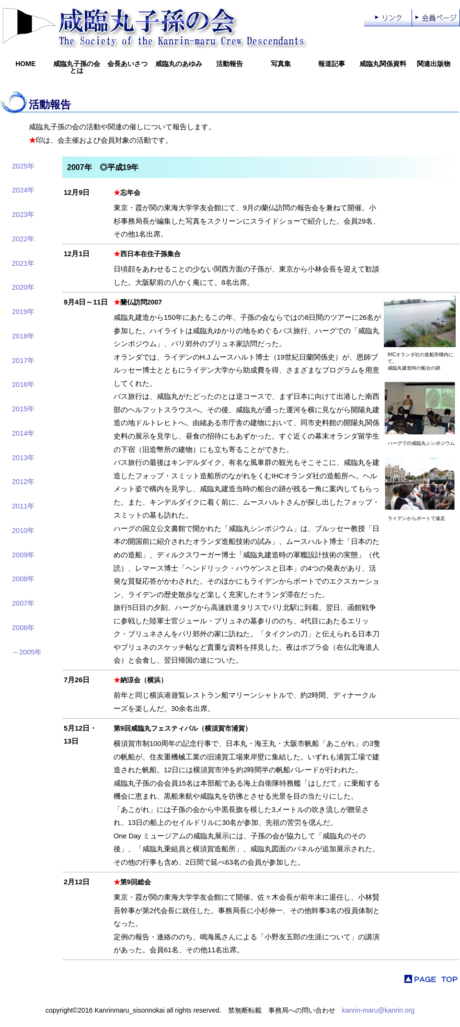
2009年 (23, 555)
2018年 (23, 336)
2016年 (23, 384)
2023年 (23, 214)
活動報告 (229, 64)
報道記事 (331, 64)
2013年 (23, 458)
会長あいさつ (127, 64)
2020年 (23, 287)
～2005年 (27, 652)
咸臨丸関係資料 (382, 64)
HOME (25, 64)
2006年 (23, 628)
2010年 (23, 530)
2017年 (23, 360)
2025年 (23, 166)
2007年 (23, 603)
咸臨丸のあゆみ (178, 64)
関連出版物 (433, 64)
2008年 (23, 579)
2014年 (23, 433)
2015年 (23, 409)
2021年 (23, 263)
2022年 (23, 239)
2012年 (23, 481)
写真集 (281, 64)
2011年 (23, 506)
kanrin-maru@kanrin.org (378, 1010)
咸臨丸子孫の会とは (76, 67)
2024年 (23, 190)
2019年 (23, 312)
